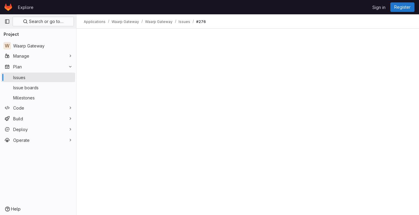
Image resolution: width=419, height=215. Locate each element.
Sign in (379, 7)
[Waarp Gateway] (38, 45)
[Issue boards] (38, 87)
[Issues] (38, 77)
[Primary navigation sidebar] (7, 21)
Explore (25, 7)
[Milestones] (38, 97)
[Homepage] (8, 7)
